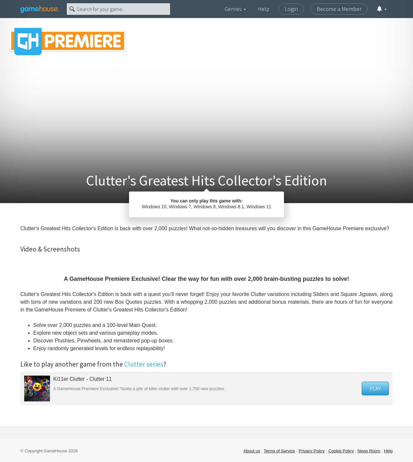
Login (291, 9)
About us (252, 450)
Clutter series (143, 364)
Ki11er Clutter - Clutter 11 (82, 379)
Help (263, 9)
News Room (369, 450)
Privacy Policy (312, 450)
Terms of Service (279, 450)
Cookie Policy (341, 450)
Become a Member (339, 9)
